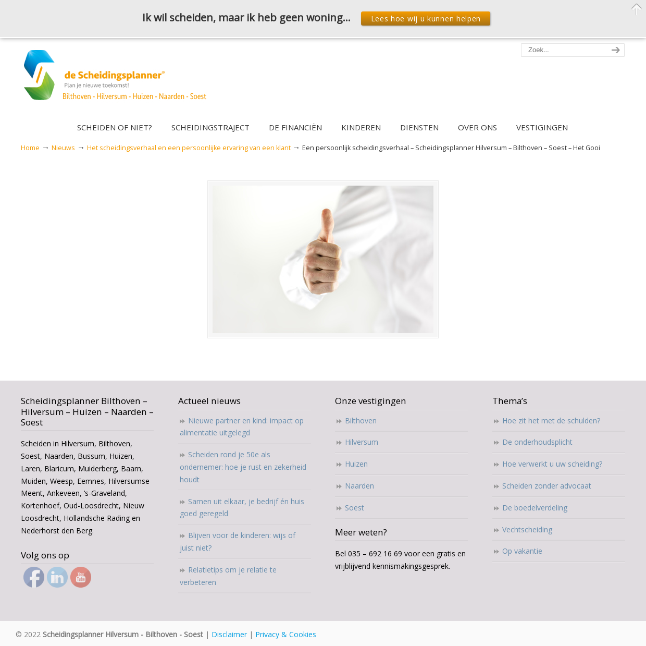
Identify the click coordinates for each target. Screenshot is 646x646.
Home (30, 147)
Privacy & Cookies (285, 634)
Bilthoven (361, 420)
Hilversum (361, 442)
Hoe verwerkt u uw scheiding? (552, 464)
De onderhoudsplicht (537, 442)
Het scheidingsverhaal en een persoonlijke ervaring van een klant (189, 147)
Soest (354, 508)
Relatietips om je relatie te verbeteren (228, 576)
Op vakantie (522, 551)
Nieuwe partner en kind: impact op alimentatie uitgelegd (242, 427)
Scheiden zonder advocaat (546, 486)
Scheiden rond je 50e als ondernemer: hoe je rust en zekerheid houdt (243, 466)
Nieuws (63, 147)
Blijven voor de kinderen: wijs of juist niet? (237, 541)
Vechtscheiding (527, 529)
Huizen (356, 464)
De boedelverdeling (534, 508)
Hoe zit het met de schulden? (551, 420)
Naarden (359, 486)
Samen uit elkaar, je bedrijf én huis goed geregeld (242, 507)
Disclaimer (229, 634)
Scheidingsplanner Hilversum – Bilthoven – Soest (118, 81)
